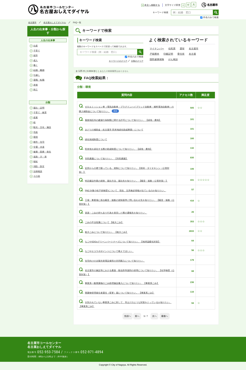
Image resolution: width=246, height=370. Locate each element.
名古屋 (192, 53)
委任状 (180, 53)
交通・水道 (38, 147)
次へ (154, 316)
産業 (35, 117)
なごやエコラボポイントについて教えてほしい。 (106, 251)
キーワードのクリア (118, 61)
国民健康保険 (157, 59)
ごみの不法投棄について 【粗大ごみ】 (101, 222)
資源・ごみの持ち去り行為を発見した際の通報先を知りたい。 (113, 213)
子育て (36, 50)
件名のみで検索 (211, 17)
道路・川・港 (40, 156)
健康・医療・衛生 (42, 151)
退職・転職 (38, 80)
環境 (35, 137)
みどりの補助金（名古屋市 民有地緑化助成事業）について (111, 129)
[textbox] (192, 12)
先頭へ (127, 316)
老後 (35, 85)
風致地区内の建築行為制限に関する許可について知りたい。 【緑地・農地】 (120, 120)
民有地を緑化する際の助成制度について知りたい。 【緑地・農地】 (115, 149)
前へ (137, 316)
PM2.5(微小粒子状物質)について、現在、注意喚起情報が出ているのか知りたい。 (122, 190)
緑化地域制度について (93, 139)
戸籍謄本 (154, 53)
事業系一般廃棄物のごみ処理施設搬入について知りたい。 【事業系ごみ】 (119, 283)
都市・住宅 (38, 142)
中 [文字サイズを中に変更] (188, 5)
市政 (35, 132)
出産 (35, 45)
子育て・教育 (40, 112)
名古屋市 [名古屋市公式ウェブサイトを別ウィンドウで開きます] (209, 4)
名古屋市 (32, 22)
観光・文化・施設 (42, 127)
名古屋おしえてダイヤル (58, 9)
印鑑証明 (168, 53)
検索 (216, 12)
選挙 (182, 48)
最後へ (164, 316)
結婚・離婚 (38, 70)
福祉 (35, 161)
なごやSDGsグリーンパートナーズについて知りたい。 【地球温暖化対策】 (119, 241)
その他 (36, 176)
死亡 (35, 89)
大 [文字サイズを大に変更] (193, 4)
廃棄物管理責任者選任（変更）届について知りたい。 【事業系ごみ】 (116, 293)
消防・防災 (38, 166)
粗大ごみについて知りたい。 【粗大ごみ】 (103, 232)
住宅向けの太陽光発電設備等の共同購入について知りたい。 (112, 261)
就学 (35, 55)
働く (35, 65)
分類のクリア (137, 61)
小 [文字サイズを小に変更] (183, 5)
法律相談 (37, 171)
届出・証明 (38, 108)
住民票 (171, 48)
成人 (35, 60)
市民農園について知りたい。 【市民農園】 (103, 158)
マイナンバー (157, 48)
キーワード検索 (160, 12)
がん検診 (173, 59)
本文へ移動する (152, 5)
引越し (36, 75)
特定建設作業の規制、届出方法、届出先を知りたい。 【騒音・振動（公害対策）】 (123, 181)
